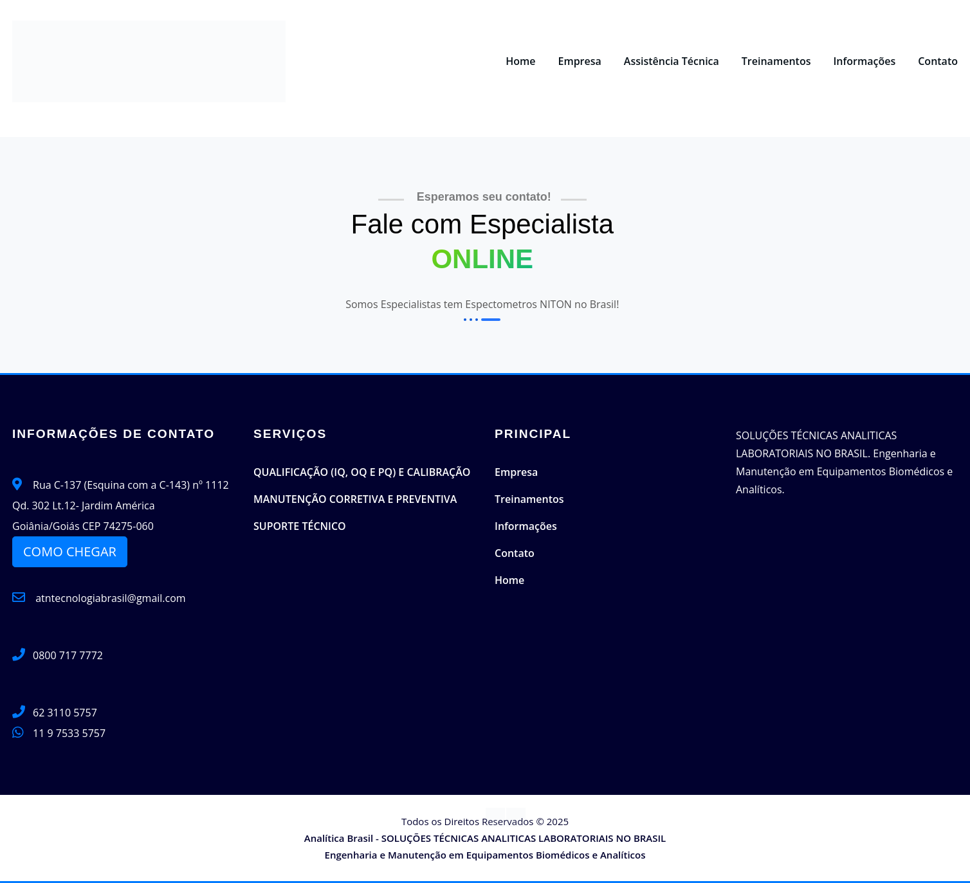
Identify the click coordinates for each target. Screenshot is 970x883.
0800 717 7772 (68, 655)
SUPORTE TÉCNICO (299, 526)
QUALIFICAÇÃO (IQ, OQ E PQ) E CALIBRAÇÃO (361, 472)
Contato (938, 61)
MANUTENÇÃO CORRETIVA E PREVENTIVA (355, 499)
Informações (864, 61)
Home (520, 61)
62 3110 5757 (65, 712)
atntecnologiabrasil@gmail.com (99, 598)
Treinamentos (776, 61)
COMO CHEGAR (69, 551)
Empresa (579, 61)
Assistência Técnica (671, 61)
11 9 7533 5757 (69, 733)
